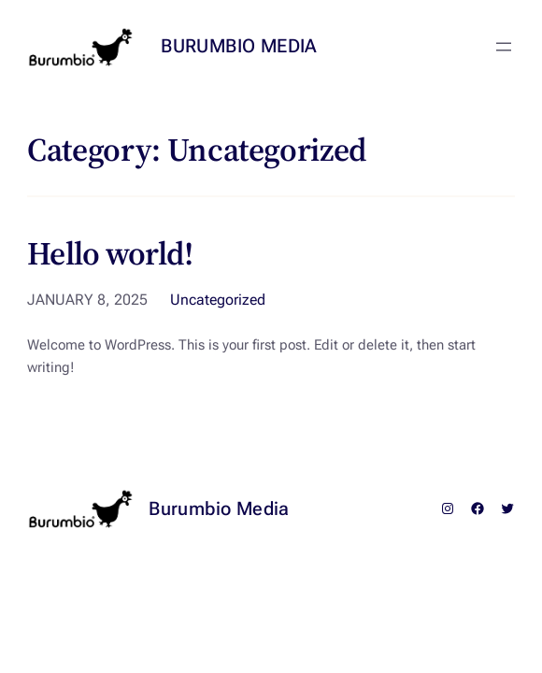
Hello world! (110, 254)
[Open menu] (503, 47)
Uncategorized (217, 299)
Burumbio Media (239, 46)
